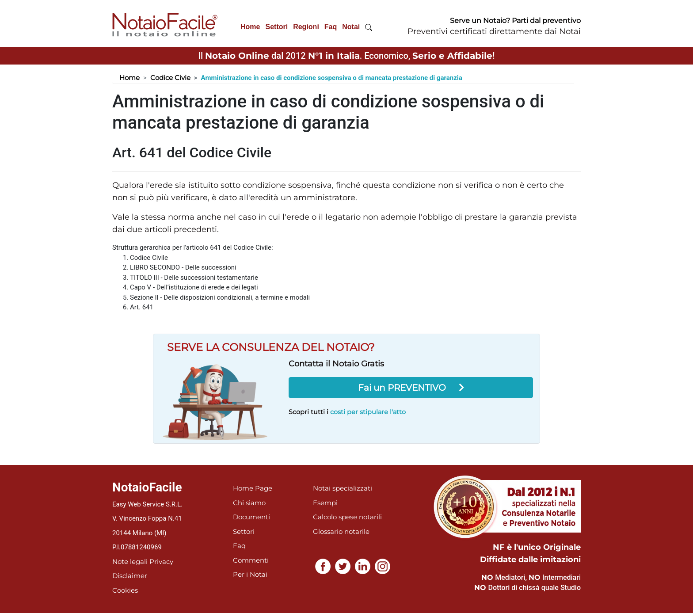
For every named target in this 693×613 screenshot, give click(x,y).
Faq (330, 26)
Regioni (306, 26)
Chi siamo (249, 503)
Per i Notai (250, 574)
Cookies (125, 590)
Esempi (325, 503)
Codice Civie (170, 77)
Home (250, 26)
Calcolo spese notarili (347, 517)
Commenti (251, 560)
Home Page (252, 488)
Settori (276, 26)
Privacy (161, 561)
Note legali (130, 561)
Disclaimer (129, 575)
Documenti (251, 517)
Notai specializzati (342, 488)
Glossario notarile (341, 531)
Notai (351, 26)
